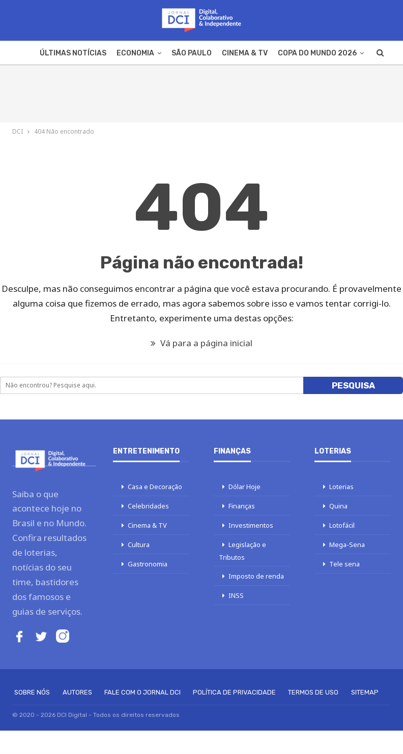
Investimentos (250, 525)
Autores (77, 692)
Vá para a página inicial (201, 343)
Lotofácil (342, 525)
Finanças (241, 505)
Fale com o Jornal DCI (142, 692)
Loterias (341, 486)
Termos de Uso (313, 692)
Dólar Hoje (244, 486)
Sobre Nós (32, 692)
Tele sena (344, 563)
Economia (135, 53)
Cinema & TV (245, 53)
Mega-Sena (347, 544)
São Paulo (191, 53)
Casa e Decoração (155, 486)
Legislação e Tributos (242, 551)
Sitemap (365, 692)
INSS (236, 595)
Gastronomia (147, 563)
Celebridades (148, 505)
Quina (338, 505)
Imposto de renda (256, 576)
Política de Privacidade (234, 692)
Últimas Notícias (73, 53)
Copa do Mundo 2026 (317, 53)
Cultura (139, 544)
